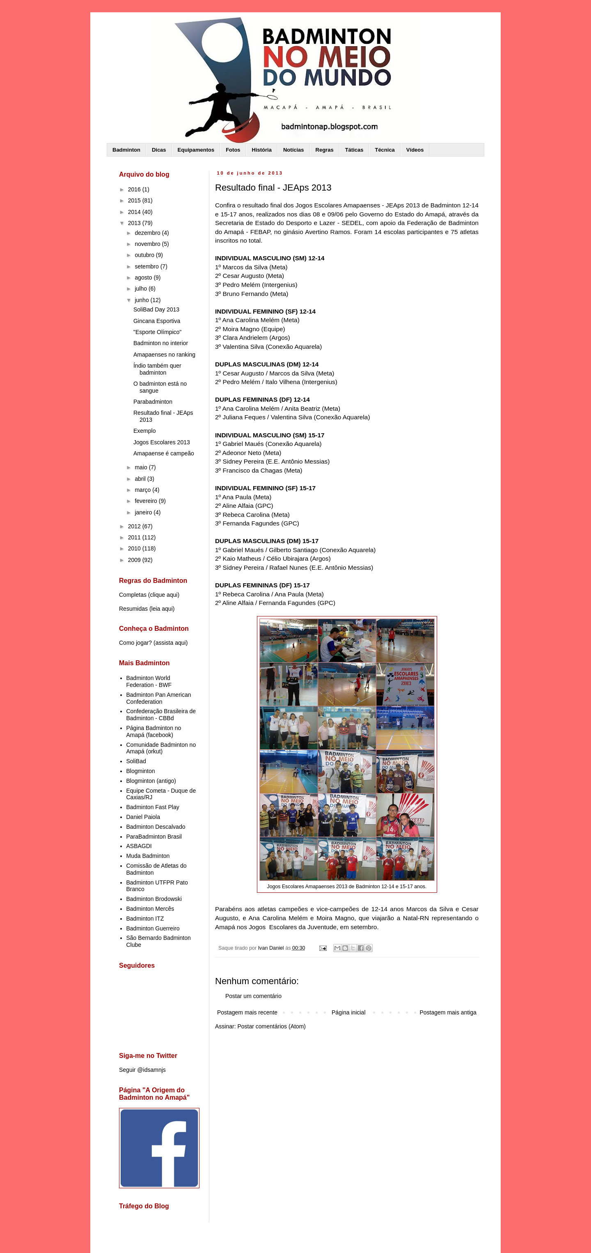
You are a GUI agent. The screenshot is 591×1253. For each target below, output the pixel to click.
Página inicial (349, 1012)
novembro (148, 244)
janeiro (144, 512)
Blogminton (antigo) (151, 781)
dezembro (148, 233)
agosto (144, 277)
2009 (135, 560)
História (262, 150)
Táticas (354, 150)
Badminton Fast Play (152, 807)
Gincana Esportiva (156, 321)
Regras (325, 150)
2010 (135, 548)
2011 (135, 537)
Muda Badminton (148, 856)
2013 (135, 223)
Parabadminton (152, 401)
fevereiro (146, 501)
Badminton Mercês (150, 908)
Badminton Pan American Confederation (158, 698)
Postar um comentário (253, 996)
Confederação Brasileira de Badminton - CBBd (161, 714)
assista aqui (171, 642)
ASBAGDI (139, 846)
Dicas (159, 150)
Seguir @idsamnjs (142, 1070)
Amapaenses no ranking (164, 354)
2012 (135, 526)
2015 (135, 200)
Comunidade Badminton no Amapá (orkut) (161, 748)
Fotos (233, 150)
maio (142, 467)
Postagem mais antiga (447, 1012)
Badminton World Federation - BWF (149, 681)
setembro (147, 266)
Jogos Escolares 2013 (161, 442)
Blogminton (140, 771)
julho (141, 288)
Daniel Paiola (143, 817)
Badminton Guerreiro (153, 928)
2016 (135, 189)
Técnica (384, 150)
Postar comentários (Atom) (271, 1026)
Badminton (126, 150)
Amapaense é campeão (163, 453)
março (143, 490)
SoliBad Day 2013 (156, 309)
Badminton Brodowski (154, 899)
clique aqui (163, 594)
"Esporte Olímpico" (157, 332)
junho (142, 300)
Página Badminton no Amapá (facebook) (153, 731)
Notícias (293, 150)
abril (141, 478)
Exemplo (144, 431)
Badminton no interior (160, 343)
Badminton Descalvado (156, 826)
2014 (135, 212)
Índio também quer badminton (157, 369)
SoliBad (136, 761)
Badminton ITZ (145, 918)
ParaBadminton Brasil (154, 836)
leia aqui (162, 608)
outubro (145, 255)
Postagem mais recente (247, 1012)
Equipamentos (196, 150)
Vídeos (415, 150)
